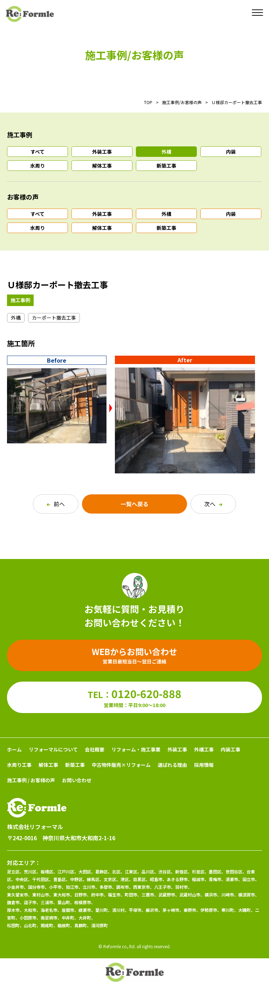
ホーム (14, 749)
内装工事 (230, 749)
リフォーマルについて (53, 749)
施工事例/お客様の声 (182, 102)
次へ (213, 504)
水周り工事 (19, 764)
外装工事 (102, 151)
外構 (166, 151)
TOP (148, 102)
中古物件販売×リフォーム (121, 764)
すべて (37, 151)
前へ (56, 504)
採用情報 (204, 764)
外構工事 (204, 749)
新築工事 (166, 165)
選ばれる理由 (172, 764)
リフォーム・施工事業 (135, 749)
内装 (231, 151)
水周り (37, 165)
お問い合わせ (76, 780)
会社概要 (94, 749)
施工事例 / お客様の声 (31, 780)
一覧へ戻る (134, 504)
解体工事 (102, 165)
